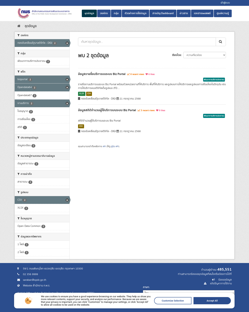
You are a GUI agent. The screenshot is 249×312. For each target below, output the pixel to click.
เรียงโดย (176, 55)
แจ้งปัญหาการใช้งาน (221, 283)
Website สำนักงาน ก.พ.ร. (36, 286)
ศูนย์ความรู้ (223, 13)
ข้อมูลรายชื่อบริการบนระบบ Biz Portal (101, 74)
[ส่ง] (221, 41)
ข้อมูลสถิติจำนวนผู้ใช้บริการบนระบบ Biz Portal (107, 110)
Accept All (165, 309)
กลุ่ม (116, 13)
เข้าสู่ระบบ (225, 3)
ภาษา (146, 287)
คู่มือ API (115, 146)
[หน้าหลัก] (18, 26)
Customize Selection (144, 309)
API (104, 146)
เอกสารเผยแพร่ (202, 13)
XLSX (81, 93)
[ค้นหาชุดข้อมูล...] (147, 41)
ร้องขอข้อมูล (225, 280)
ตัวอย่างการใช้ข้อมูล (135, 13)
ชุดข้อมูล (89, 13)
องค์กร (104, 13)
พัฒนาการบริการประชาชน (214, 79)
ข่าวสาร (184, 13)
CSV (89, 93)
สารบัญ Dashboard (163, 13)
